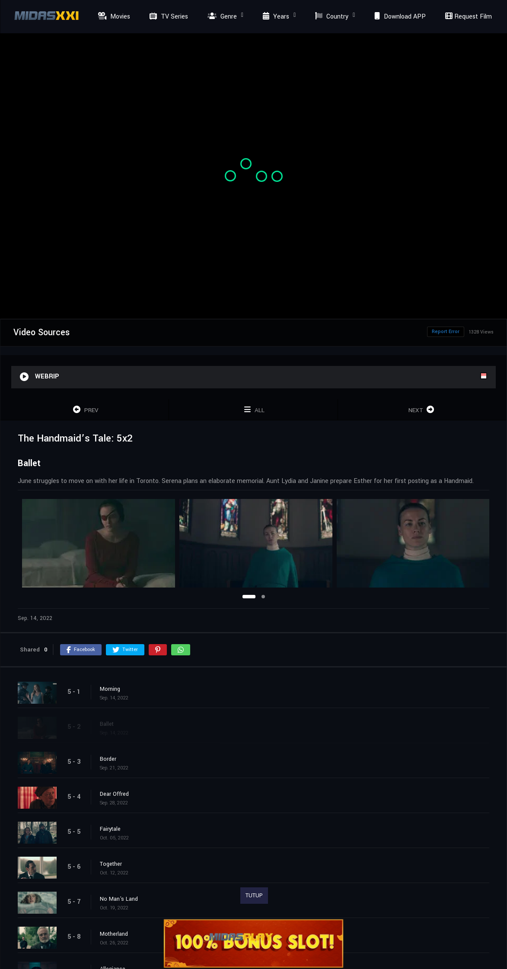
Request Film (467, 16)
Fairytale (110, 829)
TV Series (167, 16)
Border (108, 759)
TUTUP (254, 895)
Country (330, 16)
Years (275, 16)
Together (111, 864)
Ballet (107, 724)
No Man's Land (119, 899)
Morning (110, 689)
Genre (221, 16)
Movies (113, 16)
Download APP (399, 16)
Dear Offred (114, 794)
